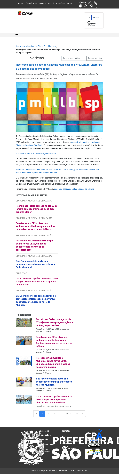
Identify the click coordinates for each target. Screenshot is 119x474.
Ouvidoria (42, 3)
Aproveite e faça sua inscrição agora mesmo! (36, 153)
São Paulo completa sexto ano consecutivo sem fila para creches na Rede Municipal (35, 264)
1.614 (68, 413)
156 (64, 436)
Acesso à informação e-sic (27, 3)
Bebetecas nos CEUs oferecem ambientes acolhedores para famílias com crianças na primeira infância (35, 226)
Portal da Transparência (56, 3)
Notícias (92, 25)
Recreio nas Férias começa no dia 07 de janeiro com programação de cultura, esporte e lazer (36, 209)
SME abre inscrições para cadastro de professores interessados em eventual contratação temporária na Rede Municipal (36, 300)
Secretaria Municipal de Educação (31, 46)
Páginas (92, 23)
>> (76, 413)
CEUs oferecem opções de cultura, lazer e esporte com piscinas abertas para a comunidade (37, 281)
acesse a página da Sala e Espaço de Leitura (74, 189)
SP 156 (69, 3)
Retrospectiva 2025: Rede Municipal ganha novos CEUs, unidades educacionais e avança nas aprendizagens (34, 245)
